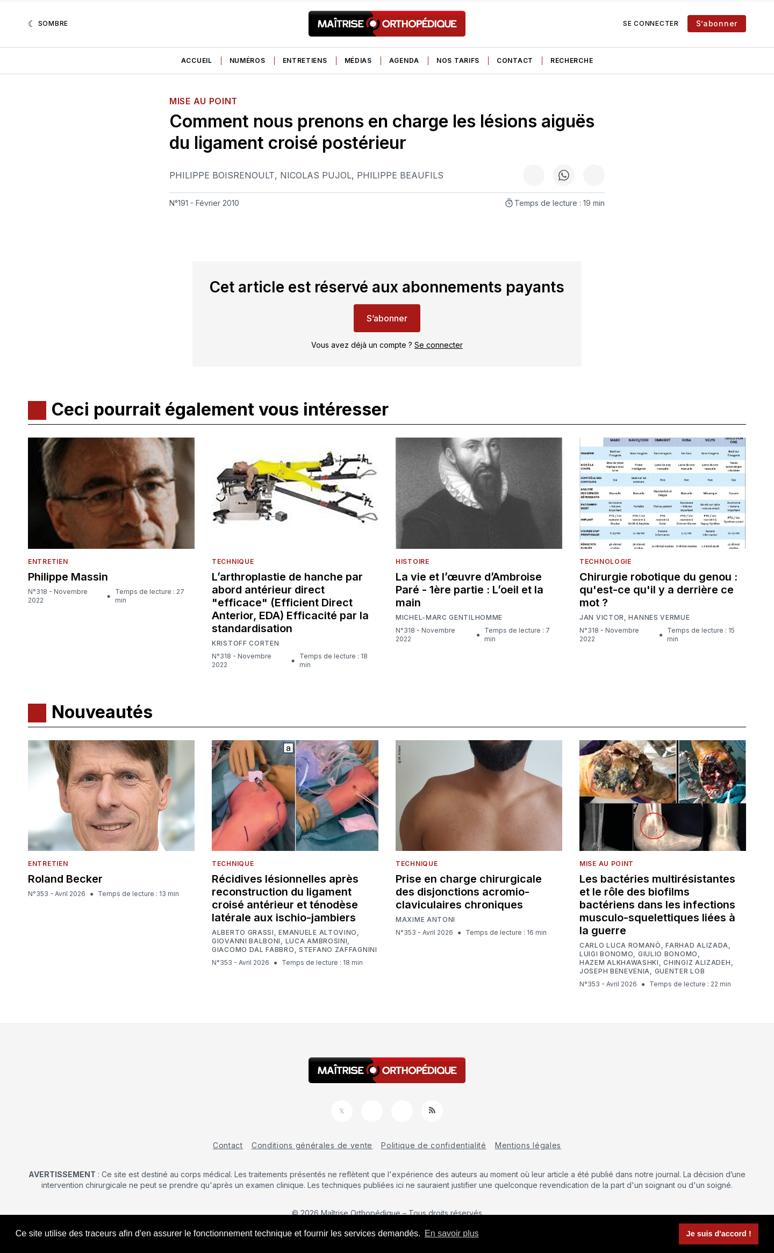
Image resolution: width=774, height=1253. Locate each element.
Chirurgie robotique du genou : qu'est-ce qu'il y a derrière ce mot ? (658, 589)
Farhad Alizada (696, 945)
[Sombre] (48, 23)
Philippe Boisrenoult (222, 175)
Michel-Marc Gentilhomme (449, 617)
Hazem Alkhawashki (619, 962)
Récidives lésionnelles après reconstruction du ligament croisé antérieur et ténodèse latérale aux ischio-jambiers (285, 898)
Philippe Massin (68, 576)
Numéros (248, 60)
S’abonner (716, 23)
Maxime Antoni (425, 919)
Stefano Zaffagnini (338, 950)
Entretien (48, 561)
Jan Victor (601, 617)
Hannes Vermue (659, 617)
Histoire (412, 561)
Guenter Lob (680, 971)
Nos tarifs (457, 60)
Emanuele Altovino (317, 932)
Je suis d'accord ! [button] (718, 1233)
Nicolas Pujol (316, 175)
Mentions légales (528, 1145)
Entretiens (305, 60)
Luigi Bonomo (606, 954)
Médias (358, 60)
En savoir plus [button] (452, 1233)
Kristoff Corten (246, 643)
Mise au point (203, 101)
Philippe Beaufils (400, 175)
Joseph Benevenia (614, 971)
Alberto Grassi (243, 932)
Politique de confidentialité (433, 1145)
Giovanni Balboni (246, 941)
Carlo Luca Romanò (620, 945)
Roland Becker (65, 878)
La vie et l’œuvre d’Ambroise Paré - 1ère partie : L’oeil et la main (469, 589)
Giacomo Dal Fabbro (253, 950)
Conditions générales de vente (312, 1145)
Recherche (571, 60)
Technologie (605, 561)
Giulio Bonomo (668, 954)
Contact (515, 60)
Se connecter (650, 23)
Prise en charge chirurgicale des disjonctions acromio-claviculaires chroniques (469, 891)
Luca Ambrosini (316, 941)
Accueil (196, 60)
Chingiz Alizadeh (696, 962)
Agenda (404, 60)
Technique (233, 561)
